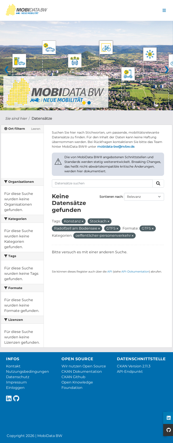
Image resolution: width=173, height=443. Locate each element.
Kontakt (13, 366)
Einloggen (15, 387)
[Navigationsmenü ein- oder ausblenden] (164, 10)
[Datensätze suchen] (102, 183)
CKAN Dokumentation (81, 371)
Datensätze (42, 118)
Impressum (16, 382)
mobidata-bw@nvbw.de (115, 147)
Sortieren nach (110, 197)
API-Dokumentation (135, 271)
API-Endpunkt (130, 371)
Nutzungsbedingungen (27, 371)
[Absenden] (158, 183)
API (109, 271)
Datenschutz (17, 377)
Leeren (35, 128)
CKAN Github (73, 377)
